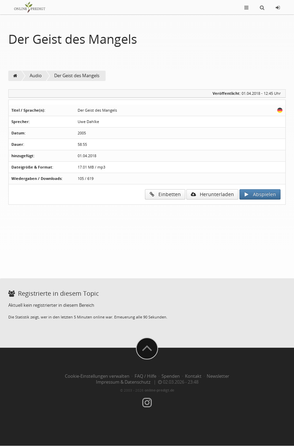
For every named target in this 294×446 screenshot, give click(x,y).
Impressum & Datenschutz (123, 382)
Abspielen (260, 194)
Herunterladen (212, 194)
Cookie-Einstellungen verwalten (97, 376)
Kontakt (193, 376)
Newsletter (218, 376)
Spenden (170, 376)
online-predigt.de (159, 390)
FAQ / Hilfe (145, 376)
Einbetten (165, 194)
